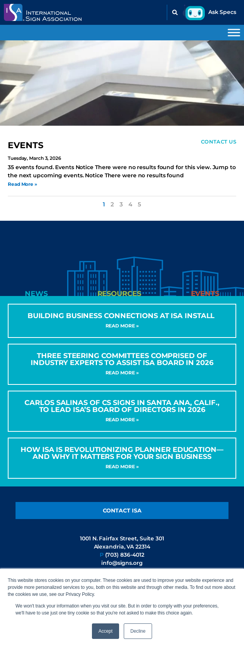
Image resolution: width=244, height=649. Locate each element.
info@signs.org (122, 562)
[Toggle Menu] (234, 32)
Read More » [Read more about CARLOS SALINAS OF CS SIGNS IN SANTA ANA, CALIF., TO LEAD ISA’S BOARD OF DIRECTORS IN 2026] (122, 419)
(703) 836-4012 (125, 554)
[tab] (36, 294)
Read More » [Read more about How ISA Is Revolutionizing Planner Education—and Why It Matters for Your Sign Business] (122, 466)
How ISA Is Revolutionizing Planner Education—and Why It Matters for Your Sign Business (122, 453)
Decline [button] (137, 631)
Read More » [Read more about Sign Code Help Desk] (22, 184)
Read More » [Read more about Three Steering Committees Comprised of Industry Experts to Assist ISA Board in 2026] (122, 373)
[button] (175, 12)
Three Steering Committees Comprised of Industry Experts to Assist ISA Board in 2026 (122, 359)
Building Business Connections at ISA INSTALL (122, 316)
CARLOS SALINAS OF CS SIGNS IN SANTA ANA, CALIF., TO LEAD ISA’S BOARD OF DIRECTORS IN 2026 (121, 406)
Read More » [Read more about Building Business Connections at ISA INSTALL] (122, 326)
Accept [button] (105, 631)
